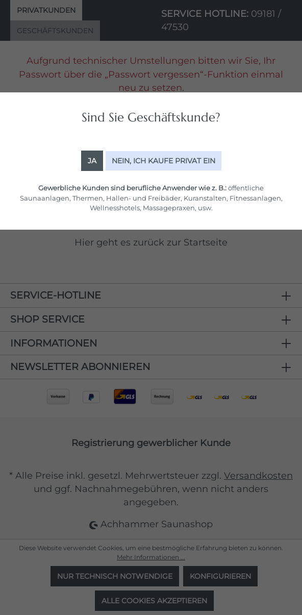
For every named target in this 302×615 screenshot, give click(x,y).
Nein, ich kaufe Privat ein (163, 160)
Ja (92, 160)
